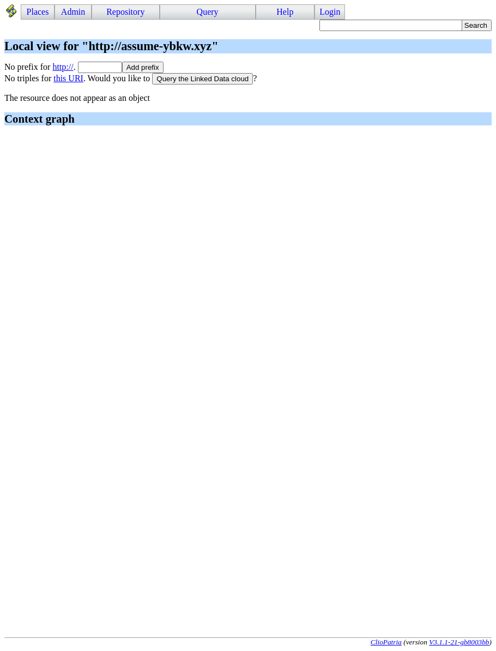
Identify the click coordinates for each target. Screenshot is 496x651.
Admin (73, 11)
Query (208, 11)
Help (284, 11)
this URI (68, 78)
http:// (62, 66)
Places (38, 11)
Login (329, 11)
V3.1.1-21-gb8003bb (459, 642)
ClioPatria (386, 642)
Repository (125, 11)
